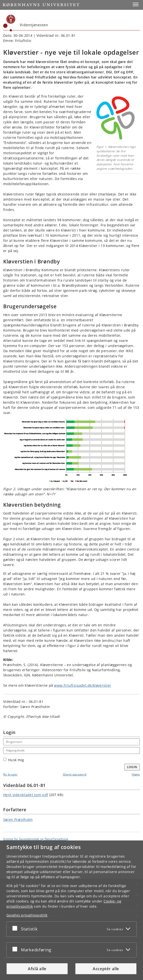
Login (132, 767)
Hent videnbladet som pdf (25, 794)
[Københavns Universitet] (9, 23)
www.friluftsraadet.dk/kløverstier (82, 685)
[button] (136, 4)
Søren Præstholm (18, 819)
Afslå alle (37, 968)
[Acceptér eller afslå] (16, 928)
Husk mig (13, 760)
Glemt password (74, 774)
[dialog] (71, 910)
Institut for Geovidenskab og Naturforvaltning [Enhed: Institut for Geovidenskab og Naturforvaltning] (36, 839)
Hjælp (136, 774)
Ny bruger (10, 774)
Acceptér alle (106, 968)
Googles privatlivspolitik (27, 915)
